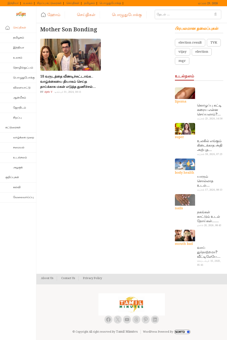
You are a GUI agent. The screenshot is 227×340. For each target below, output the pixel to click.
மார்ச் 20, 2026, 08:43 (209, 225)
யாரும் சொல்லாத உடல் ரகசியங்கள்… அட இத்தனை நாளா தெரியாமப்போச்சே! (209, 181)
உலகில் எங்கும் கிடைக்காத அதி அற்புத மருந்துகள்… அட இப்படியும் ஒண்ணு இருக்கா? (210, 145)
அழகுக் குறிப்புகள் (14, 172)
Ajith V (47, 92)
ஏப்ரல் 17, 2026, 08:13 (209, 190)
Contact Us (68, 278)
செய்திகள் (72, 3)
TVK (213, 42)
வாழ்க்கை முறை (23, 137)
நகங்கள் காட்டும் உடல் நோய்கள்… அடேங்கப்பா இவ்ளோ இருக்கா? (208, 216)
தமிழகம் (89, 3)
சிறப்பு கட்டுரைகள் (49, 3)
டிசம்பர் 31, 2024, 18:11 (68, 92)
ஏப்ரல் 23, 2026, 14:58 (209, 119)
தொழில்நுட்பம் (23, 67)
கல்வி (17, 187)
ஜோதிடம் (19, 107)
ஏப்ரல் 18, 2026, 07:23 (209, 154)
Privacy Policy (92, 278)
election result (190, 42)
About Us (47, 278)
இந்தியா (13, 3)
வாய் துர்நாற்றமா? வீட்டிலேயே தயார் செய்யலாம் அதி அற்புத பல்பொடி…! (207, 252)
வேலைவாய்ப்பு (23, 197)
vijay (182, 51)
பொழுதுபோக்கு (110, 3)
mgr (182, 61)
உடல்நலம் (20, 157)
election (201, 51)
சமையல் (18, 147)
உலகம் (27, 3)
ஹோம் (53, 15)
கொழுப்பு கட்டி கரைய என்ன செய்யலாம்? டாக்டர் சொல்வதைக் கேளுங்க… (209, 110)
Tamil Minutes (127, 331)
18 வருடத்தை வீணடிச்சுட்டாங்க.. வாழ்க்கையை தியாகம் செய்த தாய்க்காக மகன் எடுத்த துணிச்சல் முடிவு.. (66, 81)
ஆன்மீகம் (19, 97)
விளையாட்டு (22, 87)
